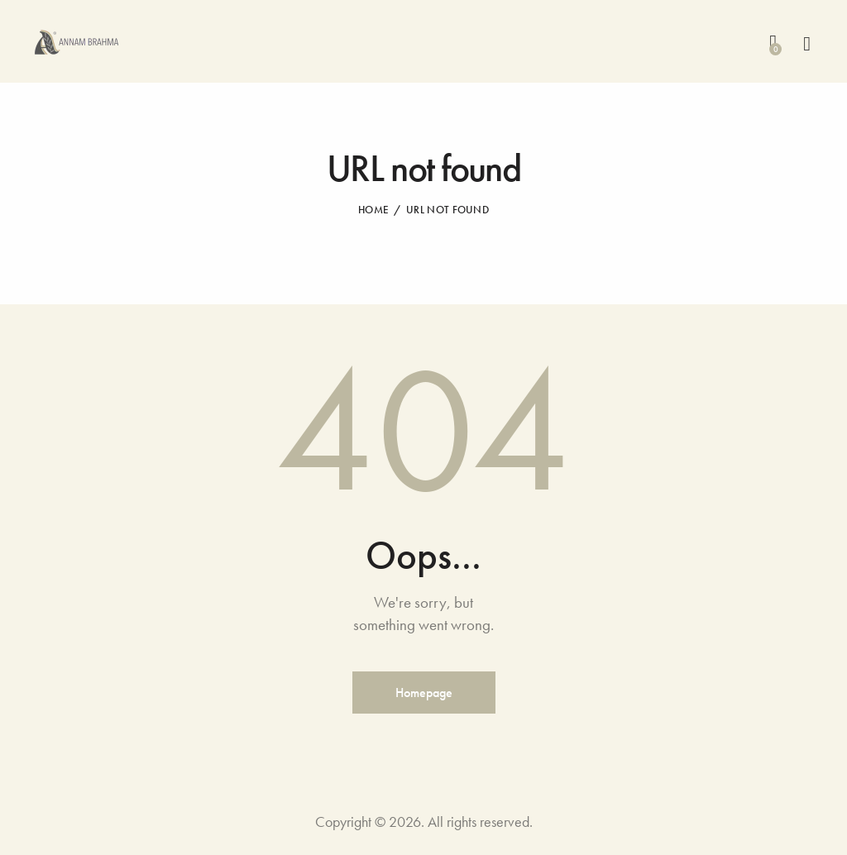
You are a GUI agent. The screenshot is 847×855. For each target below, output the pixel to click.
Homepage (423, 692)
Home (373, 210)
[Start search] (807, 44)
